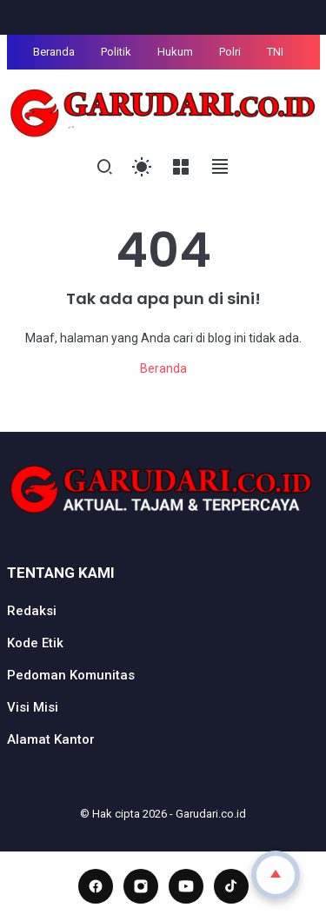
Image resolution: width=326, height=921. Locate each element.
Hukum (175, 51)
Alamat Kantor (51, 739)
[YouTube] (186, 886)
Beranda (54, 51)
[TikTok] (231, 886)
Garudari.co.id (211, 813)
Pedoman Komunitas (71, 675)
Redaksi (32, 611)
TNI (275, 51)
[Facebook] (95, 886)
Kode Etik (35, 643)
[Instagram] (140, 886)
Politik (116, 51)
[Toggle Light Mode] (142, 167)
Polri (230, 51)
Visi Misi (32, 707)
